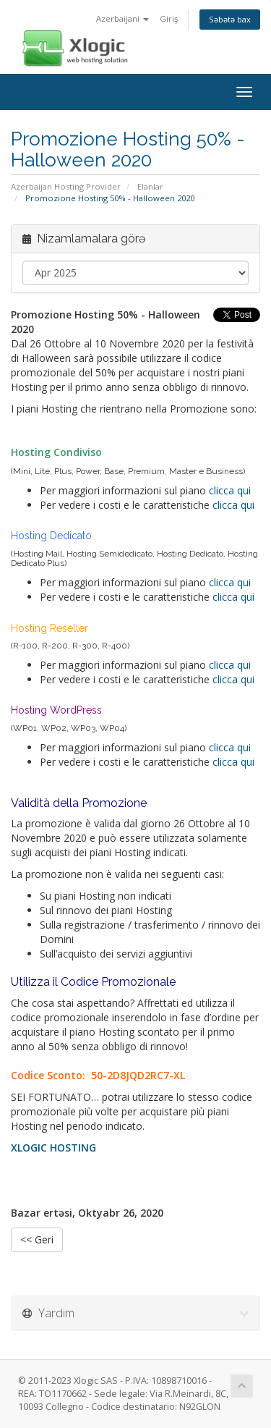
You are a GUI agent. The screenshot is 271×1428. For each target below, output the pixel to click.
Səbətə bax (230, 19)
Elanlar (150, 186)
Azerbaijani (122, 18)
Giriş (169, 18)
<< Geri (36, 1239)
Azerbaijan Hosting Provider (66, 186)
